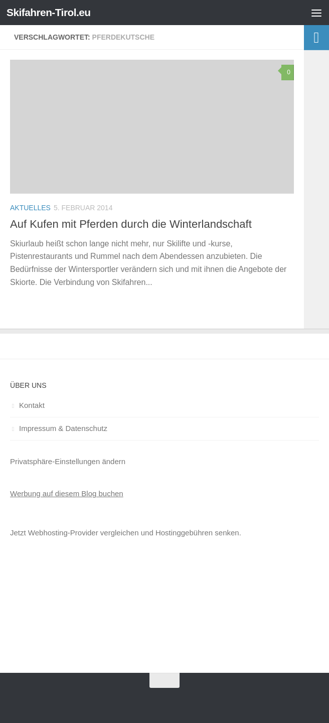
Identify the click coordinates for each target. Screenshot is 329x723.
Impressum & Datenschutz (63, 428)
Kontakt (32, 405)
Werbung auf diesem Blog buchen (66, 493)
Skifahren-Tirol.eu (49, 12)
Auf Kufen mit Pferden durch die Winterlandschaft (131, 224)
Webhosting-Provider (63, 532)
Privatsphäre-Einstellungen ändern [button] (67, 461)
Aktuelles (30, 208)
